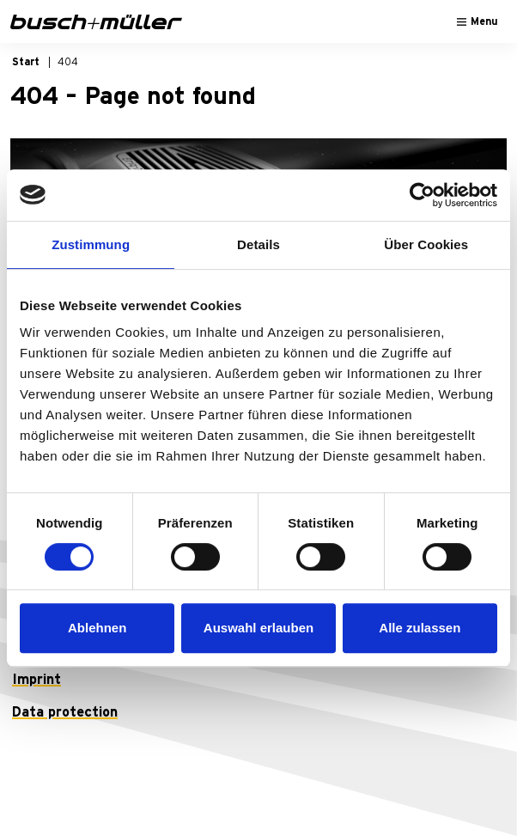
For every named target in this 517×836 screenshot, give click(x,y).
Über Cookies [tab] (426, 244)
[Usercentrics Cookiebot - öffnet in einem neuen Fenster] (422, 195)
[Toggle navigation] (477, 21)
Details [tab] (258, 244)
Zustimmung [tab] (91, 244)
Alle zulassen (419, 627)
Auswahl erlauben (258, 627)
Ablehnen (97, 627)
